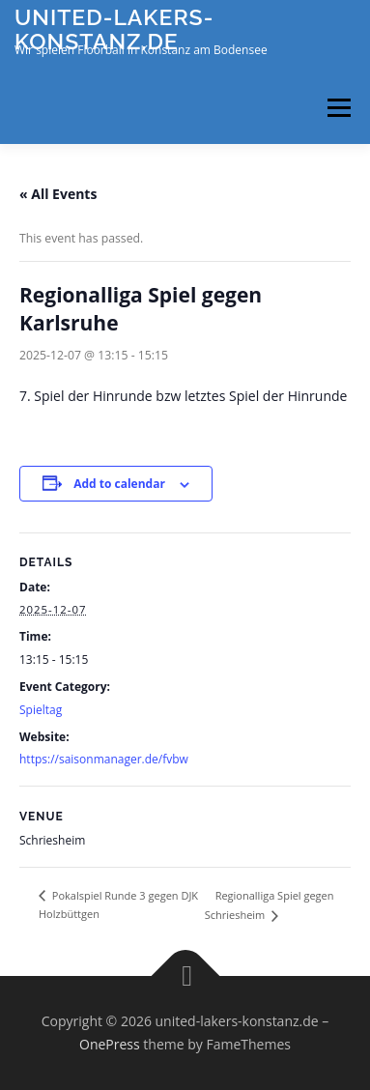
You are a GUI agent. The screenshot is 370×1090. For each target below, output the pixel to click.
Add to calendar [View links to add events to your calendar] (119, 483)
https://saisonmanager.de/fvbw (103, 759)
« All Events (58, 194)
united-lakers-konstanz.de (113, 28)
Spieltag (40, 710)
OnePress (109, 1044)
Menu (338, 108)
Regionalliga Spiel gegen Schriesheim (269, 905)
